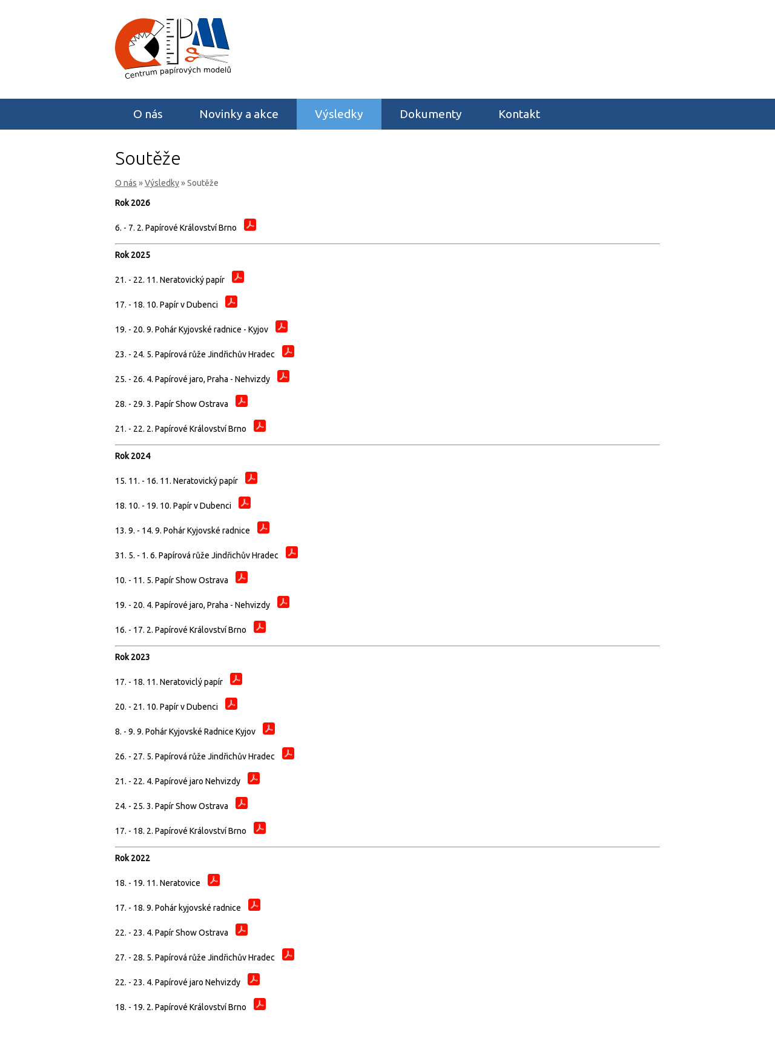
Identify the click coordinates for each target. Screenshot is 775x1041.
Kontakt (519, 114)
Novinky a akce (239, 114)
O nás (148, 114)
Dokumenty (431, 114)
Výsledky (339, 114)
